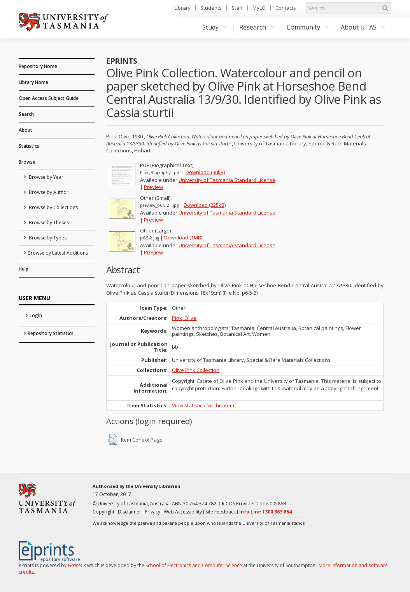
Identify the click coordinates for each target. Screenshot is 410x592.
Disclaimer (129, 511)
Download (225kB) (205, 204)
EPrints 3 (77, 565)
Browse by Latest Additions (58, 253)
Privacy (152, 511)
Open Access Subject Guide (49, 98)
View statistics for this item (203, 405)
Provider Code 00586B (252, 503)
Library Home (33, 82)
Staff (237, 7)
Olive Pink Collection (195, 370)
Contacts (285, 7)
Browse (27, 162)
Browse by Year (45, 177)
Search (26, 114)
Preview (153, 186)
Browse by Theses (48, 222)
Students (211, 7)
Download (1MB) (183, 237)
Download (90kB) (205, 172)
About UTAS (363, 27)
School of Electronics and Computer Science (193, 565)
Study (215, 27)
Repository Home (38, 66)
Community (308, 27)
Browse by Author (48, 192)
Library (182, 7)
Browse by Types (47, 237)
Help (23, 268)
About (25, 130)
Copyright (103, 511)
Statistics (29, 146)
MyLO (259, 7)
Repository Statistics (51, 333)
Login (36, 315)
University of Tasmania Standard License (227, 179)
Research (257, 27)
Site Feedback (220, 511)
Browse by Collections (53, 207)
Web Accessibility (183, 511)
